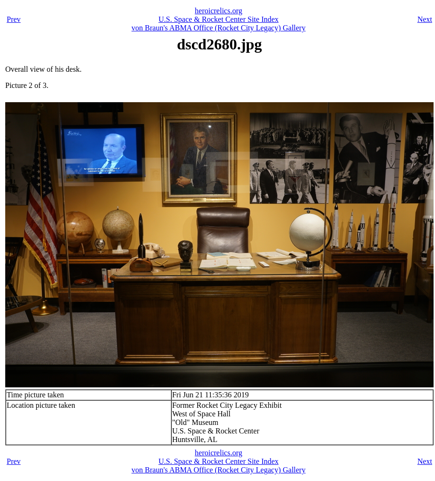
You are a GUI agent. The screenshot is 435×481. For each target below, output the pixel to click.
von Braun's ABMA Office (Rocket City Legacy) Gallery (218, 28)
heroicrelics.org (218, 11)
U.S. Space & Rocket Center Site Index (218, 19)
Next (424, 19)
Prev (13, 19)
